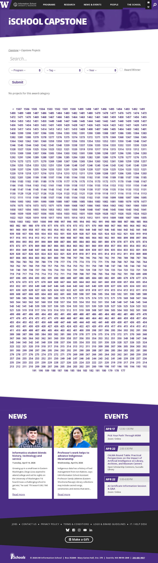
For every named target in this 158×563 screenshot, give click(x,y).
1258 (136, 161)
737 (37, 269)
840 (81, 249)
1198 (44, 177)
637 (113, 286)
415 (126, 326)
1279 (113, 157)
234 (18, 362)
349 (126, 338)
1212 (74, 173)
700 (132, 274)
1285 (67, 157)
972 (81, 225)
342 (31, 342)
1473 (144, 113)
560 (43, 302)
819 (75, 253)
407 (37, 330)
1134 (121, 189)
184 (78, 370)
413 (138, 326)
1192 (90, 177)
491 (62, 314)
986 (132, 221)
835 (113, 249)
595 (100, 294)
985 (138, 221)
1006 (136, 217)
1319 (82, 149)
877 (126, 241)
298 (31, 350)
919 (138, 233)
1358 (59, 141)
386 (31, 334)
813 (113, 253)
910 (56, 237)
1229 (82, 169)
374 (107, 334)
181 (97, 370)
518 (31, 310)
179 (110, 370)
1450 (44, 121)
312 (81, 346)
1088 (59, 201)
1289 (36, 157)
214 (145, 362)
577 (75, 298)
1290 (28, 157)
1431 (51, 125)
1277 (128, 157)
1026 (121, 213)
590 (132, 294)
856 (119, 245)
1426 (90, 125)
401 (75, 330)
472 (43, 318)
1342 (44, 145)
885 (75, 241)
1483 (67, 113)
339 (50, 342)
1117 (113, 193)
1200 (28, 177)
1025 (128, 213)
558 (56, 302)
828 (18, 253)
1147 (20, 189)
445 (75, 322)
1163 (36, 185)
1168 (136, 181)
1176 (74, 181)
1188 (121, 177)
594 (107, 294)
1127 (36, 193)
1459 (113, 117)
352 (107, 338)
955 (50, 229)
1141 (67, 189)
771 (100, 261)
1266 (74, 161)
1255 (20, 165)
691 (50, 278)
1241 (128, 165)
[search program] (25, 70)
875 (138, 241)
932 (56, 233)
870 (31, 245)
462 (107, 318)
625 (50, 290)
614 (119, 290)
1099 (113, 197)
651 (24, 286)
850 (18, 249)
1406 (105, 129)
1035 (51, 213)
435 (138, 322)
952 (69, 229)
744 (132, 265)
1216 (44, 173)
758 (43, 265)
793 (100, 257)
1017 (51, 217)
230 (43, 362)
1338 (74, 145)
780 (43, 261)
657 (126, 282)
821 (62, 253)
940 (145, 229)
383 (50, 334)
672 (31, 282)
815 (100, 253)
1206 (121, 173)
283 (126, 350)
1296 (121, 153)
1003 (20, 221)
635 (126, 286)
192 (145, 366)
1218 (28, 173)
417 (113, 326)
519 (24, 310)
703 (113, 274)
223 (88, 362)
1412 (59, 129)
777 (62, 261)
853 (138, 245)
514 (56, 310)
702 (119, 274)
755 (62, 265)
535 (62, 306)
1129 (20, 193)
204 (69, 366)
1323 (51, 149)
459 (126, 318)
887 (62, 241)
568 (132, 298)
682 (107, 278)
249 (62, 358)
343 (24, 342)
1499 (81, 109)
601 (62, 294)
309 (100, 346)
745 (126, 265)
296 (43, 350)
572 (107, 298)
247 (75, 358)
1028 (105, 213)
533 (75, 306)
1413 (51, 129)
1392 (74, 133)
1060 (136, 205)
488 (81, 314)
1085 (82, 201)
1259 (128, 161)
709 (75, 274)
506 (107, 310)
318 (43, 346)
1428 (74, 125)
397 (100, 330)
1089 (51, 201)
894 (18, 241)
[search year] (101, 70)
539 (37, 306)
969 (100, 225)
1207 (113, 173)
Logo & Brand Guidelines (109, 524)
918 (145, 233)
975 (62, 225)
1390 (90, 133)
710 (69, 274)
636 (119, 286)
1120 (90, 193)
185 (72, 370)
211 (24, 366)
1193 (82, 177)
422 (81, 326)
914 (31, 237)
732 (69, 269)
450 (43, 322)
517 (37, 310)
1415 (36, 129)
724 (119, 269)
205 (62, 366)
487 (88, 314)
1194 (74, 177)
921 (126, 233)
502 (132, 310)
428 (43, 326)
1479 (98, 113)
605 (37, 294)
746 (119, 265)
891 (37, 241)
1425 (98, 125)
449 (50, 322)
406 (43, 330)
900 (119, 237)
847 (37, 249)
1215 (51, 173)
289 (88, 350)
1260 (121, 161)
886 (69, 241)
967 (113, 225)
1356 (74, 141)
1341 (51, 145)
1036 (44, 213)
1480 (90, 113)
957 (37, 229)
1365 (144, 137)
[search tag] (63, 70)
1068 (74, 205)
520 (18, 310)
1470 (28, 117)
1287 (51, 157)
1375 (67, 137)
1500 (73, 109)
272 (56, 354)
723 (126, 269)
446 (69, 322)
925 (100, 233)
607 (24, 294)
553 (88, 302)
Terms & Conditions (76, 524)
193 (138, 366)
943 (126, 229)
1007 (128, 217)
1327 (20, 149)
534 (69, 306)
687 (75, 278)
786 (145, 257)
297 (37, 350)
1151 (128, 185)
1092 (28, 201)
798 (69, 257)
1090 (44, 201)
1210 (90, 173)
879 (113, 241)
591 (126, 294)
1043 (128, 209)
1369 (113, 137)
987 (126, 221)
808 (145, 253)
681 (113, 278)
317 (50, 346)
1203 (144, 173)
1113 (144, 193)
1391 (82, 133)
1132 (136, 189)
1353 (98, 141)
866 (56, 245)
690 (56, 278)
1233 (51, 169)
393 (126, 330)
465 (88, 318)
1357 (67, 141)
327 (126, 342)
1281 (98, 157)
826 (31, 253)
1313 (128, 149)
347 (138, 338)
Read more (18, 494)
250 (56, 358)
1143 (51, 189)
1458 (121, 117)
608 (18, 294)
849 (24, 249)
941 (138, 229)
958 (31, 229)
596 (94, 294)
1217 (36, 173)
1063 (113, 205)
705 (100, 274)
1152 (121, 185)
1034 (59, 213)
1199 (36, 177)
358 (69, 338)
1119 (98, 193)
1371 (98, 137)
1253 (36, 165)
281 (138, 350)
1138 (90, 189)
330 (107, 342)
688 (69, 278)
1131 (144, 189)
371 (126, 334)
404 (56, 330)
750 (94, 265)
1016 (59, 217)
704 (107, 274)
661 (100, 282)
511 (75, 310)
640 (94, 286)
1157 (82, 185)
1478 (105, 113)
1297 (113, 153)
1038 (28, 213)
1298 (105, 153)
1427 (82, 125)
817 (88, 253)
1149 (144, 185)
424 (69, 326)
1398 (28, 133)
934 (43, 233)
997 (63, 221)
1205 (128, 173)
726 (107, 269)
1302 (74, 153)
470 (56, 318)
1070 (59, 205)
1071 (51, 205)
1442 (105, 121)
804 (31, 257)
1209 (98, 173)
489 (75, 314)
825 (37, 253)
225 (75, 362)
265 (100, 354)
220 (107, 362)
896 (145, 237)
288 (94, 350)
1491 (142, 109)
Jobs (14, 524)
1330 (136, 145)
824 (43, 253)
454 (18, 322)
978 (43, 225)
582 (43, 298)
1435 (20, 125)
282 (132, 350)
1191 (98, 177)
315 (62, 346)
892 (31, 241)
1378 (44, 137)
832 (132, 249)
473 (37, 318)
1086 (74, 201)
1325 (36, 149)
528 (107, 306)
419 (100, 326)
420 (94, 326)
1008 (121, 217)
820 (69, 253)
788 (132, 257)
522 (145, 306)
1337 (82, 145)
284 (119, 350)
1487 (36, 113)
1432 (44, 125)
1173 (98, 181)
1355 (82, 141)
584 (31, 298)
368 (145, 334)
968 (107, 225)
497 (24, 314)
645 (62, 286)
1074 (28, 205)
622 (69, 290)
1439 (128, 121)
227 (62, 362)
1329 (144, 145)
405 (50, 330)
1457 (128, 117)
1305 (51, 153)
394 (119, 330)
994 (82, 221)
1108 (44, 197)
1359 (51, 141)
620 (81, 290)
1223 (128, 169)
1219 (20, 173)
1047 (98, 209)
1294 (136, 153)
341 (37, 342)
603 (50, 294)
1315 (113, 149)
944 (119, 229)
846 (43, 249)
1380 (28, 137)
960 (18, 229)
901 (113, 237)
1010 (105, 217)
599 (75, 294)
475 (24, 318)
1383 (144, 133)
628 (31, 290)
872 (18, 245)
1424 (105, 125)
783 (24, 261)
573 (100, 298)
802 (43, 257)
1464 (74, 117)
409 (24, 330)
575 (88, 298)
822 (56, 253)
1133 (128, 189)
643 (75, 286)
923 (113, 233)
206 (56, 366)
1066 (90, 205)
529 (100, 306)
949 (88, 229)
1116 (121, 193)
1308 (28, 153)
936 (31, 233)
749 (100, 265)
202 (81, 366)
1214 (59, 173)
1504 (42, 109)
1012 (90, 217)
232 (31, 362)
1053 (51, 209)
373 (113, 334)
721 (138, 269)
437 (126, 322)
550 (107, 302)
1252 (44, 165)
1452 (28, 121)
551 (100, 302)
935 (37, 233)
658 (119, 282)
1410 (74, 129)
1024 (136, 213)
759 (37, 265)
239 (126, 358)
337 (62, 342)
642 (81, 286)
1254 (28, 165)
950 (81, 229)
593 (113, 294)
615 (113, 290)
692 (43, 278)
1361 (36, 141)
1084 (90, 201)
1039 (20, 213)
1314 (121, 149)
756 (56, 265)
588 (145, 294)
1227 (98, 169)
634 (132, 286)
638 (107, 286)
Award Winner (130, 69)
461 (113, 318)
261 (126, 354)
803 (37, 257)
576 (81, 298)
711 (62, 274)
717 (24, 274)
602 (56, 294)
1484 (59, 113)
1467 (51, 117)
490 (69, 314)
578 (69, 298)
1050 (74, 209)
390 (145, 330)
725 (113, 269)
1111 (20, 197)
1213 (67, 173)
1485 (51, 113)
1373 (82, 137)
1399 (20, 133)
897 (138, 237)
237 (138, 358)
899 (126, 237)
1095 (144, 197)
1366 (136, 137)
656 (132, 282)
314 (69, 346)
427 (50, 326)
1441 (113, 121)
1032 (74, 213)
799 (62, 257)
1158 (74, 185)
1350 (121, 141)
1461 (98, 117)
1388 (105, 133)
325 (138, 342)
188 (53, 370)
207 (50, 366)
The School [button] (134, 4)
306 (119, 346)
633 (138, 286)
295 (50, 350)
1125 (51, 193)
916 (18, 237)
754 (69, 265)
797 (75, 257)
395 (113, 330)
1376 (59, 137)
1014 (74, 217)
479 (138, 314)
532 (81, 306)
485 (100, 314)
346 (145, 338)
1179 (51, 181)
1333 (113, 145)
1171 (113, 181)
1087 (67, 201)
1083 (98, 201)
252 (43, 358)
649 (37, 286)
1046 (105, 209)
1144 (44, 189)
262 (119, 354)
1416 (28, 129)
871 (24, 245)
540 (31, 306)
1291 (20, 157)
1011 (98, 217)
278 (18, 354)
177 (123, 370)
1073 (36, 205)
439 (113, 322)
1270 (44, 161)
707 (88, 274)
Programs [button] (49, 4)
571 (113, 298)
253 (37, 358)
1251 (51, 165)
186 (66, 370)
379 (75, 334)
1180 (44, 181)
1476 (121, 113)
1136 (105, 189)
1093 (20, 201)
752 (81, 265)
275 (37, 354)
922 (119, 233)
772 (94, 261)
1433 (36, 125)
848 (31, 249)
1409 (82, 129)
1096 (136, 197)
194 (132, 366)
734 (56, 269)
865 (62, 245)
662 (94, 282)
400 (81, 330)
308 (107, 346)
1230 (74, 169)
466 (81, 318)
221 (100, 362)
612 (132, 290)
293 (62, 350)
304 (132, 346)
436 (132, 322)
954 (56, 229)
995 (75, 221)
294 (56, 350)
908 (69, 237)
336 (69, 342)
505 (113, 310)
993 (88, 221)
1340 (59, 145)
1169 (128, 181)
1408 (90, 129)
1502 (57, 109)
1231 (67, 169)
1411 (67, 129)
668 (56, 282)
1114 (136, 193)
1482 (74, 113)
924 (107, 233)
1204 (136, 173)
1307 (36, 153)
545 (138, 302)
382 (56, 334)
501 (138, 310)
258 (145, 354)
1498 (88, 109)
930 (69, 233)
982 (18, 225)
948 (94, 229)
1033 (67, 213)
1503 (50, 109)
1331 (128, 145)
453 (24, 322)
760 (31, 265)
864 (69, 245)
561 (37, 302)
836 (107, 249)
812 (119, 253)
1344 (28, 145)
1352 (105, 141)
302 (145, 346)
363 (37, 338)
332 (94, 342)
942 (132, 229)
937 (24, 233)
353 (100, 338)
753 (75, 265)
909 (62, 237)
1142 (59, 189)
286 (107, 350)
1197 (51, 177)
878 (119, 241)
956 (43, 229)
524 (132, 306)
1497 (96, 109)
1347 (144, 141)
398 (94, 330)
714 (43, 274)
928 (81, 233)
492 (56, 314)
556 (69, 302)
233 (24, 362)
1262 (105, 161)
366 (18, 338)
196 (119, 366)
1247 (82, 165)
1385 (128, 133)
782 (31, 261)
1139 (82, 189)
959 (24, 229)
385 (37, 334)
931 (62, 233)
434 (145, 322)
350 (119, 338)
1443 (98, 121)
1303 (67, 153)
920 (132, 233)
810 (132, 253)
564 (18, 302)
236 (145, 358)
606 (31, 294)
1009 (113, 217)
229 (50, 362)
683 (100, 278)
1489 (20, 113)
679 (126, 278)
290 (81, 350)
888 (56, 241)
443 (88, 322)
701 (126, 274)
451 (37, 322)
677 (138, 278)
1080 (121, 201)
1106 (59, 197)
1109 (36, 197)
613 (126, 290)
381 (62, 334)
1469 (36, 117)
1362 (28, 141)
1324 (44, 149)
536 (56, 306)
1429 (67, 125)
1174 (90, 181)
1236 (28, 169)
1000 (43, 221)
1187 (128, 177)
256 (18, 358)
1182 (28, 181)
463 (100, 318)
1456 (136, 117)
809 (138, 253)
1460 (105, 117)
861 (88, 245)
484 (107, 314)
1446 (74, 121)
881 (100, 241)
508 (94, 310)
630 (18, 290)
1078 (136, 201)
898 (132, 237)
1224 (121, 169)
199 (100, 366)
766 (132, 261)
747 (113, 265)
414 (132, 326)
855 (126, 245)
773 (88, 261)
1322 (59, 149)
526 (119, 306)
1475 (128, 113)
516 (43, 310)
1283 (82, 157)
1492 (135, 109)
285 (113, 350)
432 (18, 326)
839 (88, 249)
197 (113, 366)
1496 (104, 109)
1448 (59, 121)
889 (50, 241)
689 (62, 278)
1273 (20, 161)
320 (31, 346)
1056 (28, 209)
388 (18, 334)
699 (138, 274)
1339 (67, 145)
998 (56, 221)
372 (119, 334)
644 (69, 286)
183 (85, 370)
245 (88, 358)
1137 (98, 189)
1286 (59, 157)
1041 (144, 209)
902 (107, 237)
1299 (98, 153)
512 (69, 310)
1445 (82, 121)
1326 (28, 149)
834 (119, 249)
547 (126, 302)
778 (56, 261)
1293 (144, 153)
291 (75, 350)
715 (37, 274)
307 (113, 346)
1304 (59, 153)
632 (145, 286)
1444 (90, 121)
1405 (113, 129)
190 (41, 370)
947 (100, 229)
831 (138, 249)
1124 (59, 193)
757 (50, 265)
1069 (67, 205)
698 (145, 274)
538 (43, 306)
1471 (20, 117)
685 (88, 278)
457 (138, 318)
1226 (105, 169)
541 (24, 306)
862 (81, 245)
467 (75, 318)
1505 (34, 109)
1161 (51, 185)
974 (69, 225)
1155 (98, 185)
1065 (98, 205)
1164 (28, 185)
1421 (128, 125)
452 (31, 322)
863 (75, 245)
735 (50, 269)
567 (138, 298)
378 (81, 334)
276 (31, 354)
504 (119, 310)
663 (88, 282)
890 (43, 241)
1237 (20, 169)
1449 (51, 121)
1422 (121, 125)
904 (94, 237)
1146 (28, 189)
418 (107, 326)
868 (43, 245)
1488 (28, 113)
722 (132, 269)
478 (145, 314)
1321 (67, 149)
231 (37, 362)
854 (132, 245)
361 (50, 338)
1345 (20, 145)
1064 (105, 205)
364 (31, 338)
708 (81, 274)
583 (37, 298)
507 (100, 310)
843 (62, 249)
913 (37, 237)
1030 (90, 213)
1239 (144, 165)
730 (81, 269)
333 (88, 342)
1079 (128, 201)
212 (18, 366)
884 (81, 241)
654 (145, 282)
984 (145, 221)
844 (56, 249)
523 (138, 306)
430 (31, 326)
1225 (113, 169)
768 (119, 261)
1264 (90, 161)
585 (24, 298)
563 (24, 302)
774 (81, 261)
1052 (59, 209)
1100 (105, 197)
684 (94, 278)
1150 (136, 185)
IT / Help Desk (138, 524)
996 (69, 221)
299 (24, 350)
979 (37, 225)
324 (145, 342)
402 (69, 330)
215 (138, 362)
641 (88, 286)
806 (18, 257)
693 (37, 278)
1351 (113, 141)
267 (88, 354)
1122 (74, 193)
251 (50, 358)
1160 (59, 185)
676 (145, 278)
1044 (121, 209)
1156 (90, 185)
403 (62, 330)
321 (24, 346)
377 (88, 334)
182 (91, 370)
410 (18, 330)
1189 (113, 177)
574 (94, 298)
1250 (59, 165)
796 (81, 257)
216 (132, 362)
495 (37, 314)
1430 (59, 125)
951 (75, 229)
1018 (44, 217)
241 (113, 358)
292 (69, 350)
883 (88, 241)
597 (88, 294)
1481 (82, 113)
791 (113, 257)
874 (145, 241)
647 (50, 286)
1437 (144, 121)
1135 (113, 189)
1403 (128, 129)
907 (75, 237)
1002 (28, 221)
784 (18, 261)
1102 (90, 197)
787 (138, 257)
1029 (98, 213)
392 (132, 330)
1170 (121, 181)
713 (50, 274)
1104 (74, 197)
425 (62, 326)
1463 (82, 117)
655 (138, 282)
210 (31, 366)
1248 (74, 165)
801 (50, 257)
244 (94, 358)
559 (50, 302)
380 (69, 334)
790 (119, 257)
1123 (67, 193)
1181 (36, 181)
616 (107, 290)
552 (94, 302)
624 (56, 290)
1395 (51, 133)
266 (94, 354)
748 (107, 265)
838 (94, 249)
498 (18, 314)
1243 (113, 165)
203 (75, 366)
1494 (119, 109)
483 (113, 314)
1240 (136, 165)
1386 (121, 133)
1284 (74, 157)
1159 (67, 185)
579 (62, 298)
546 (132, 302)
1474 (136, 113)
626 (43, 290)
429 (37, 326)
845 (50, 249)
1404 (121, 129)
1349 (128, 141)
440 (107, 322)
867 (50, 245)
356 (81, 338)
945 (113, 229)
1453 (20, 121)
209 (37, 366)
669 (50, 282)
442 (94, 322)
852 (145, 245)
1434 (28, 125)
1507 (19, 109)
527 (113, 306)
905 (88, 237)
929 (75, 233)
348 (132, 338)
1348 (136, 141)
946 (107, 229)
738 (31, 269)
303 (138, 346)
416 (119, 326)
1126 (44, 193)
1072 (44, 205)
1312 (136, 149)
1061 (128, 205)
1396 (44, 133)
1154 (105, 185)
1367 (128, 137)
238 (132, 358)
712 (56, 274)
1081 (113, 201)
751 (88, 265)
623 (62, 290)
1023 (144, 213)
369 (138, 334)
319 (37, 346)
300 (18, 350)
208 (43, 366)
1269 (51, 161)
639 (100, 286)
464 (94, 318)
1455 (144, 117)
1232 (59, 169)
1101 (98, 197)
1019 (36, 217)
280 (145, 350)
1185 (144, 177)
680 (119, 278)
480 (132, 314)
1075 (20, 205)
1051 (67, 209)
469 (62, 318)
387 (24, 334)
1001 (35, 221)
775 (75, 261)
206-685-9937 (138, 557)
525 (126, 306)
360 (56, 338)
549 (113, 302)
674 (18, 282)
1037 (36, 213)
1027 (113, 213)
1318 (90, 149)
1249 (67, 165)
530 (94, 306)
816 (94, 253)
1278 (121, 157)
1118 (105, 193)
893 (24, 241)
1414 (44, 129)
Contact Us (29, 524)
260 (132, 354)
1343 (36, 145)
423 (75, 326)
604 (43, 294)
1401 (144, 129)
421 (88, 326)
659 (113, 282)
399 (88, 330)
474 (31, 318)
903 (100, 237)
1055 (36, 209)
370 (132, 334)
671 (37, 282)
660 (107, 282)
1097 (128, 197)
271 (62, 354)
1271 (36, 161)
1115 (128, 193)
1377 (51, 137)
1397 (36, 133)
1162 (44, 185)
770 (107, 261)
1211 (82, 173)
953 (62, 229)
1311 (144, 149)
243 (100, 358)
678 (132, 278)
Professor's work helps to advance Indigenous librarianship (73, 456)
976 (56, 225)
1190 (105, 177)
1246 (90, 165)
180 (104, 370)
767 (126, 261)
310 (94, 346)
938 (18, 233)
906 (81, 237)
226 (69, 362)
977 (50, 225)
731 (75, 269)
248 (69, 358)
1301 (82, 153)
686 (81, 278)
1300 (90, 153)
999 (50, 221)
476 (18, 318)
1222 (136, 169)
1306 (44, 153)
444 (81, 322)
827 (24, 253)
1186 (136, 177)
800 (56, 257)
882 (94, 241)
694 (31, 278)
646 (56, 286)
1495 (111, 109)
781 (37, 261)
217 (126, 362)
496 (31, 314)
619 (88, 290)
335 (75, 342)
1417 (20, 129)
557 (62, 302)
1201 (20, 177)
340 (43, 342)
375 (100, 334)
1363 (20, 141)
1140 (74, 189)
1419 (144, 125)
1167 (144, 181)
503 (126, 310)
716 (31, 274)
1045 (113, 209)
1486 (44, 113)
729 (88, 269)
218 (119, 362)
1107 (51, 197)
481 (126, 314)
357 (75, 338)
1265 (82, 161)
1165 (20, 185)
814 (107, 253)
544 (145, 302)
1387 (113, 133)
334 (81, 342)
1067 (82, 205)
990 (107, 221)
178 (116, 370)
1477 (113, 113)
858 (107, 245)
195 (126, 366)
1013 (82, 217)
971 (88, 225)
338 (56, 342)
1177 (67, 181)
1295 (128, 153)
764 (145, 261)
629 (24, 290)
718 (18, 274)
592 (119, 294)
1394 (59, 133)
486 (94, 314)
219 (113, 362)
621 (75, 290)
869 (37, 245)
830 (145, 249)
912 (43, 237)
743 (138, 265)
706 (94, 274)
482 (119, 314)
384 (43, 334)
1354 (90, 141)
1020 (28, 217)
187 (59, 370)
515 (50, 310)
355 (88, 338)
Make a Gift (79, 539)
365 (24, 338)
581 (50, 298)
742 (145, 265)
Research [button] (69, 4)
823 (50, 253)
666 (69, 282)
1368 (121, 137)
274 (43, 354)
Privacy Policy (50, 524)
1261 (113, 161)
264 (107, 354)
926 (94, 233)
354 (94, 338)
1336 (90, 145)
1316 (105, 149)
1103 (82, 197)
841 (75, 249)
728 (94, 269)
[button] (148, 7)
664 (81, 282)
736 (43, 269)
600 (69, 294)
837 (100, 249)
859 (100, 245)
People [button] (114, 4)
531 (88, 306)
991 (101, 221)
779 (50, 261)
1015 (67, 217)
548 (119, 302)
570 (119, 298)
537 (50, 306)
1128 (28, 193)
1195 (67, 177)
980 (31, 225)
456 (145, 318)
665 (75, 282)
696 (18, 278)
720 (145, 269)
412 (145, 326)
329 (113, 342)
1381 (20, 137)
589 (138, 294)
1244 (105, 165)
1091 (36, 201)
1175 (82, 181)
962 (145, 225)
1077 (144, 201)
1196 (59, 177)
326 (132, 342)
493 (50, 314)
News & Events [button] (92, 4)
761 (24, 265)
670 (43, 282)
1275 (144, 157)
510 (81, 310)
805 (24, 257)
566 (145, 298)
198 (107, 366)
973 (75, 225)
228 (56, 362)
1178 (59, 181)
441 (100, 322)
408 (31, 330)
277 (24, 354)
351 (113, 338)
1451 (36, 121)
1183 (20, 181)
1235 (36, 169)
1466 (59, 117)
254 (31, 358)
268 (81, 354)
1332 (121, 145)
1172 (105, 181)
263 (113, 354)
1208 (105, 173)
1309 (20, 153)
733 (62, 269)
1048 (90, 209)
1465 (67, 117)
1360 (44, 141)
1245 (98, 165)
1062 (121, 205)
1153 (113, 185)
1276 (136, 157)
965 (126, 225)
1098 (121, 197)
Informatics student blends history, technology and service (29, 456)
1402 (136, 129)
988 (120, 221)
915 (24, 237)
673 (24, 282)
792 (107, 257)
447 (62, 322)
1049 (82, 209)
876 (132, 241)
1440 (121, 121)
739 (24, 269)
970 (94, 225)
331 (100, 342)
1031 (82, 213)
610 (145, 290)
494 (43, 314)
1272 (28, 161)
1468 (44, 117)
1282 (90, 157)
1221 (144, 169)
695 (24, 278)
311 (88, 346)
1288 (44, 157)
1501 (65, 109)
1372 (90, 137)
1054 (44, 209)
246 (81, 358)
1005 (144, 217)
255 (24, 358)
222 (94, 362)
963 (138, 225)
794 (94, 257)
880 (107, 241)
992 (94, 221)
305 (126, 346)
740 (18, 269)
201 (88, 366)
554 (81, 302)
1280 (105, 157)
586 (18, 298)
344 (18, 342)
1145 (36, 189)
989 (113, 221)
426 (56, 326)
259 (138, 354)
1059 (144, 205)
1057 (20, 209)
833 (126, 249)
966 (119, 225)
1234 (44, 169)
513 (62, 310)
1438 (136, 121)
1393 (67, 133)
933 (50, 233)
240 (119, 358)
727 (100, 269)
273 (50, 354)
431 (24, 326)
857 (113, 245)
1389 (98, 133)
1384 (136, 133)
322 (18, 346)
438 (119, 322)
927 (88, 233)
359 (62, 338)
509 (88, 310)
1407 (98, 129)
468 (69, 318)
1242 (121, 165)
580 (56, 298)
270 (69, 354)
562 (31, 302)
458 (132, 318)
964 (132, 225)
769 (113, 261)
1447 (67, 121)
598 (81, 294)
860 (94, 245)
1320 (74, 149)
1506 (27, 109)
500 (145, 310)
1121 (82, 193)
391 (138, 330)
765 (138, 261)
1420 (136, 125)
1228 (90, 169)
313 (75, 346)
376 (94, 334)
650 (31, 286)
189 (47, 370)
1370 (105, 137)
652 (18, 286)
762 (18, 265)
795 (88, 257)
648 (43, 286)
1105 (67, 197)
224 (81, 362)
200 (94, 366)
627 (37, 290)
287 (100, 350)
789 (126, 257)
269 (75, 354)
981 (24, 225)
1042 (136, 209)
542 (18, 306)
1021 (20, 217)
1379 (36, 137)
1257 (144, 161)
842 (69, 249)
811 (126, 253)
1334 (105, 145)
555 (75, 302)
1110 (28, 197)
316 (56, 346)
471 (50, 318)
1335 (98, 145)
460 (119, 318)
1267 (67, 161)
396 (107, 330)
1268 (59, 161)
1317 (98, 149)
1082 (105, 201)
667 (62, 282)
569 (126, 298)
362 (43, 338)
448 (56, 322)
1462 (90, 117)
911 (50, 237)
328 (119, 342)
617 (100, 290)
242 (107, 358)
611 (138, 290)
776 (69, 261)
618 (94, 290)
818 (81, 253)
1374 (74, 137)
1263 (98, 161)
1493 (127, 109)
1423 (113, 125)
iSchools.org (17, 556)
